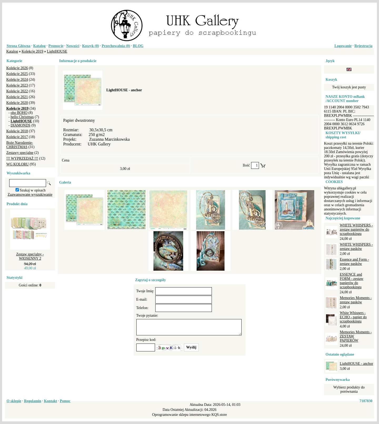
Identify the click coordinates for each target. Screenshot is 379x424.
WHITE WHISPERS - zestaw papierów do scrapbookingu (356, 229)
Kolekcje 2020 (17, 103)
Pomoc (65, 401)
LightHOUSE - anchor (356, 364)
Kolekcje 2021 (17, 97)
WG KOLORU (17, 164)
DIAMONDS (20, 125)
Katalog (39, 46)
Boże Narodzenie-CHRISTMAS (19, 145)
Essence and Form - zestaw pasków (354, 262)
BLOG (138, 46)
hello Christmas (22, 117)
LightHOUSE (57, 51)
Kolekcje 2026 (17, 68)
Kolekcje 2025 (17, 74)
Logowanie (343, 46)
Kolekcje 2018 (17, 131)
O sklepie (14, 401)
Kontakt (50, 401)
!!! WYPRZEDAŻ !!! (22, 158)
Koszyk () (90, 46)
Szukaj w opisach (33, 190)
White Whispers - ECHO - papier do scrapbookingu (353, 317)
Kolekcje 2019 (32, 51)
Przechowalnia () (116, 46)
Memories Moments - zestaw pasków (356, 300)
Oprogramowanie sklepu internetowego (181, 415)
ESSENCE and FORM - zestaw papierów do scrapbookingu (351, 280)
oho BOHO (19, 113)
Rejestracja (363, 46)
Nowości (72, 46)
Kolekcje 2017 (17, 137)
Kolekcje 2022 (17, 91)
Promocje (55, 46)
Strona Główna (18, 46)
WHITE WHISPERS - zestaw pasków (356, 247)
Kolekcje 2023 (17, 85)
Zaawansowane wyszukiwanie (30, 194)
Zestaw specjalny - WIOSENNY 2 (30, 256)
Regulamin (32, 401)
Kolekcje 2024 (17, 80)
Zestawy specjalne (19, 153)
